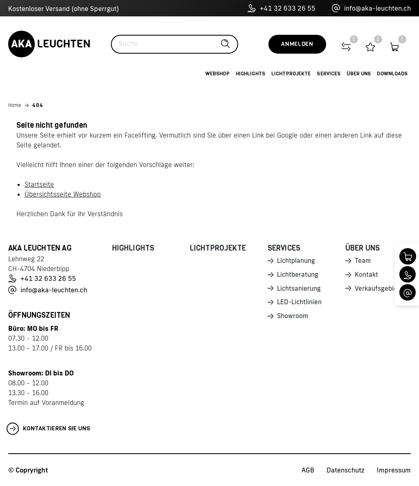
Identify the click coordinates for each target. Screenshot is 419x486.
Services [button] (328, 73)
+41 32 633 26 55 (281, 8)
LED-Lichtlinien (299, 304)
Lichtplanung (296, 261)
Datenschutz (346, 470)
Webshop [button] (217, 73)
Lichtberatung (298, 275)
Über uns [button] (359, 73)
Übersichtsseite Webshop (63, 194)
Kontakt (366, 275)
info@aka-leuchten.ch (371, 8)
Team (363, 261)
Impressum (394, 470)
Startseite (39, 184)
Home (14, 105)
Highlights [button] (250, 73)
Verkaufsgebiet (378, 290)
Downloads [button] (392, 73)
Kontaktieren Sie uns (48, 429)
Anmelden (297, 44)
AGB (308, 470)
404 (37, 105)
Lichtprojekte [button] (291, 73)
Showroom (293, 318)
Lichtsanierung (299, 290)
